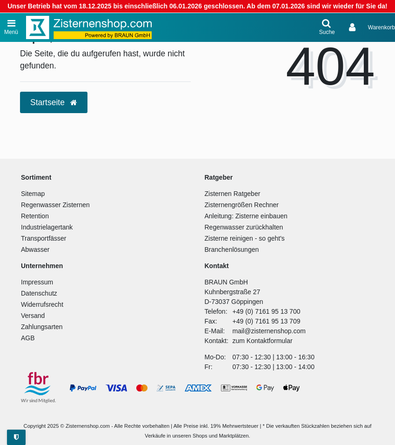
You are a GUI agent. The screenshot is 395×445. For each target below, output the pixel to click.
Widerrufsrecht (42, 304)
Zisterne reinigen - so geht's (245, 238)
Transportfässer (44, 238)
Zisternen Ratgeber (233, 193)
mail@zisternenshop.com (269, 331)
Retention (35, 216)
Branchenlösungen (232, 249)
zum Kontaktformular (263, 340)
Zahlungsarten (42, 326)
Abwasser (35, 249)
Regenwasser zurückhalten (244, 227)
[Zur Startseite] (89, 27)
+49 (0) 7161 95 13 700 (267, 311)
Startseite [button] (53, 102)
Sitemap (33, 193)
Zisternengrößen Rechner (242, 205)
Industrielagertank (47, 227)
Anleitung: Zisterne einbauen (246, 216)
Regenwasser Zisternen (55, 205)
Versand (33, 315)
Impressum (37, 282)
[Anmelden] (353, 27)
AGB (28, 338)
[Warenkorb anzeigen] (381, 27)
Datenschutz (39, 293)
